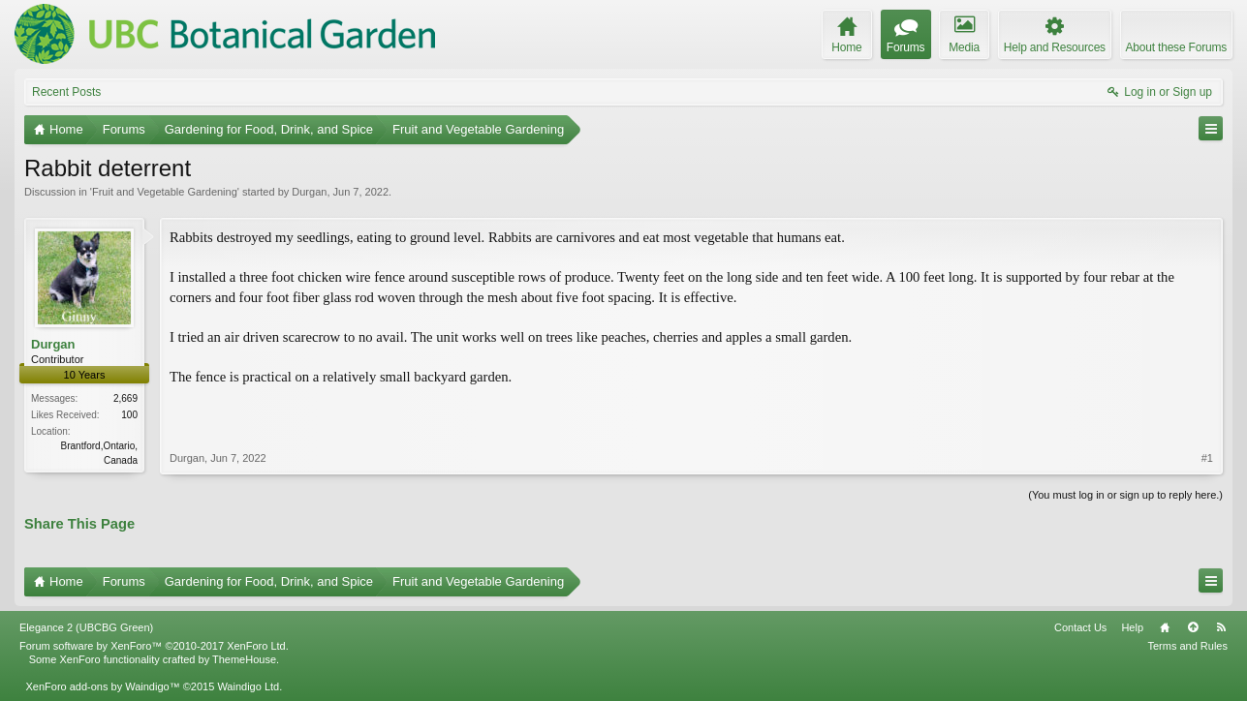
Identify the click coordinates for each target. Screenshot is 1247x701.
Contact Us (1080, 627)
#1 (1207, 458)
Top (1193, 627)
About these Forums (1176, 47)
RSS (1221, 627)
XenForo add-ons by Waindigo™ (102, 686)
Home (1164, 627)
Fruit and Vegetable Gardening (164, 192)
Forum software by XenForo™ (154, 646)
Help (1132, 627)
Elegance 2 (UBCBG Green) (86, 627)
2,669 (125, 398)
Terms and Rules (1187, 646)
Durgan (309, 192)
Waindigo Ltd (248, 686)
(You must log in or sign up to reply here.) (1125, 495)
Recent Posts (66, 92)
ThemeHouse (244, 659)
